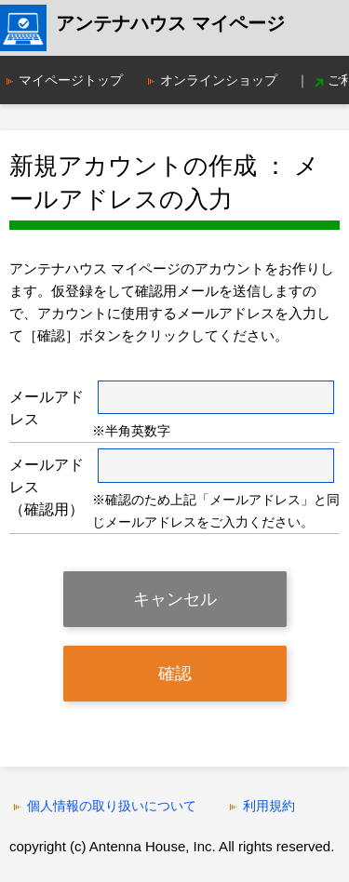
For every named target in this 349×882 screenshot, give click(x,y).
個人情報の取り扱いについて (111, 805)
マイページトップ (71, 80)
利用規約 (269, 805)
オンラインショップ (218, 80)
